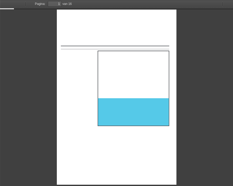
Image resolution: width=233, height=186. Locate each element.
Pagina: (40, 4)
